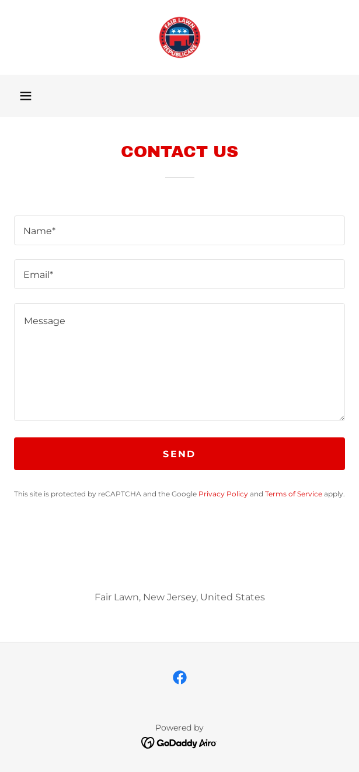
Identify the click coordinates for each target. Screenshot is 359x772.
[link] (179, 37)
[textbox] (179, 230)
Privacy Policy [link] (223, 493)
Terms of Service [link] (293, 493)
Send (179, 454)
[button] (25, 95)
